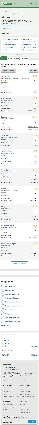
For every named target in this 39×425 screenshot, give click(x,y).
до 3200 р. (35, 235)
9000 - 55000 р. (33, 129)
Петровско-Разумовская (9, 345)
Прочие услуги (6, 326)
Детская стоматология (11, 39)
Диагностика (8, 42)
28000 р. (35, 161)
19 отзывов (4, 229)
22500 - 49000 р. (33, 110)
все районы (34, 355)
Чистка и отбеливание (12, 298)
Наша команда (6, 391)
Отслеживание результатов (9, 407)
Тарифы (5, 409)
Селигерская (6, 87)
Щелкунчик (5, 117)
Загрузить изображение (26, 394)
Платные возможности (8, 404)
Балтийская (5, 341)
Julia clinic (5, 135)
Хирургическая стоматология (15, 306)
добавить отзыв (5, 102)
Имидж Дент (6, 98)
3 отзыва (3, 210)
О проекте (5, 389)
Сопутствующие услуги (12, 322)
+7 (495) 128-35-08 (9, 368)
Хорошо (32, 421)
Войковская (6, 176)
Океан (3, 188)
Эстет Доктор (6, 151)
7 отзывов (3, 120)
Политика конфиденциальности (11, 396)
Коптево (5, 105)
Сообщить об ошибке (25, 407)
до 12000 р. (34, 163)
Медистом (5, 207)
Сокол (4, 346)
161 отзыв (3, 84)
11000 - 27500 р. (33, 237)
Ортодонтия (8, 50)
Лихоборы (5, 158)
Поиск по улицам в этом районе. (11, 25)
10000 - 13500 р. (33, 127)
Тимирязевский (6, 354)
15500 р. (35, 92)
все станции (34, 346)
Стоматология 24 (7, 225)
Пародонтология (10, 310)
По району (6, 11)
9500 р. (36, 145)
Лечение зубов (9, 47)
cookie (14, 420)
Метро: (4, 28)
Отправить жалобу (24, 409)
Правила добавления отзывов (27, 396)
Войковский (5, 355)
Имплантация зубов (10, 44)
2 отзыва (3, 139)
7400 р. (36, 90)
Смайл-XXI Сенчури (8, 244)
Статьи (22, 389)
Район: (4, 33)
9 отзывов (3, 192)
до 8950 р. (35, 108)
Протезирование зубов (12, 294)
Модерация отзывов (25, 412)
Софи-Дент (5, 170)
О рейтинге (5, 394)
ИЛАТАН (7, 77)
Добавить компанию (25, 391)
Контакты (22, 404)
